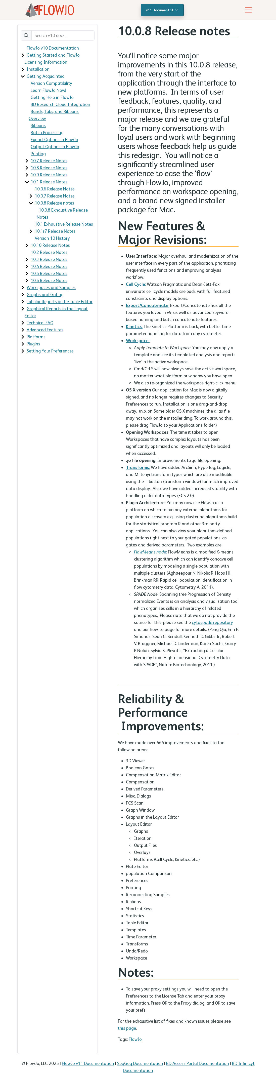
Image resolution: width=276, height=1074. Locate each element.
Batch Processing (47, 132)
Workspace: (138, 340)
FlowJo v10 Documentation (53, 48)
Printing (38, 153)
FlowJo (135, 1039)
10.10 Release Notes (50, 245)
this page (127, 1028)
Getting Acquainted (46, 76)
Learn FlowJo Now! (48, 90)
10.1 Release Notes (49, 181)
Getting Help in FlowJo (52, 97)
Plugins (33, 343)
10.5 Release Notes (49, 273)
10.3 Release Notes (49, 259)
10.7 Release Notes (49, 160)
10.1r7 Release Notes (55, 231)
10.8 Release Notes (49, 167)
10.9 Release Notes (49, 174)
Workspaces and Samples (51, 287)
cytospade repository (212, 622)
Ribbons (38, 125)
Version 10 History (52, 238)
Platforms (36, 336)
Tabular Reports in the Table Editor (60, 301)
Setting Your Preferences (50, 350)
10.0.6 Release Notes (55, 188)
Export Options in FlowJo (54, 139)
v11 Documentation (162, 10)
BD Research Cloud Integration (60, 104)
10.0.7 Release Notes (55, 195)
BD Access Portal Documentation (197, 1063)
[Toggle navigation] (248, 10)
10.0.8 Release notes (54, 203)
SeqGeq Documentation (140, 1063)
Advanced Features (45, 329)
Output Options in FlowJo (55, 146)
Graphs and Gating (45, 294)
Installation (38, 69)
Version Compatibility (51, 83)
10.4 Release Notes (49, 266)
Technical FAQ (40, 322)
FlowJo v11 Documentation (88, 1063)
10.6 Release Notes (49, 280)
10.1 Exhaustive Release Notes (64, 224)
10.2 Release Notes (49, 252)
